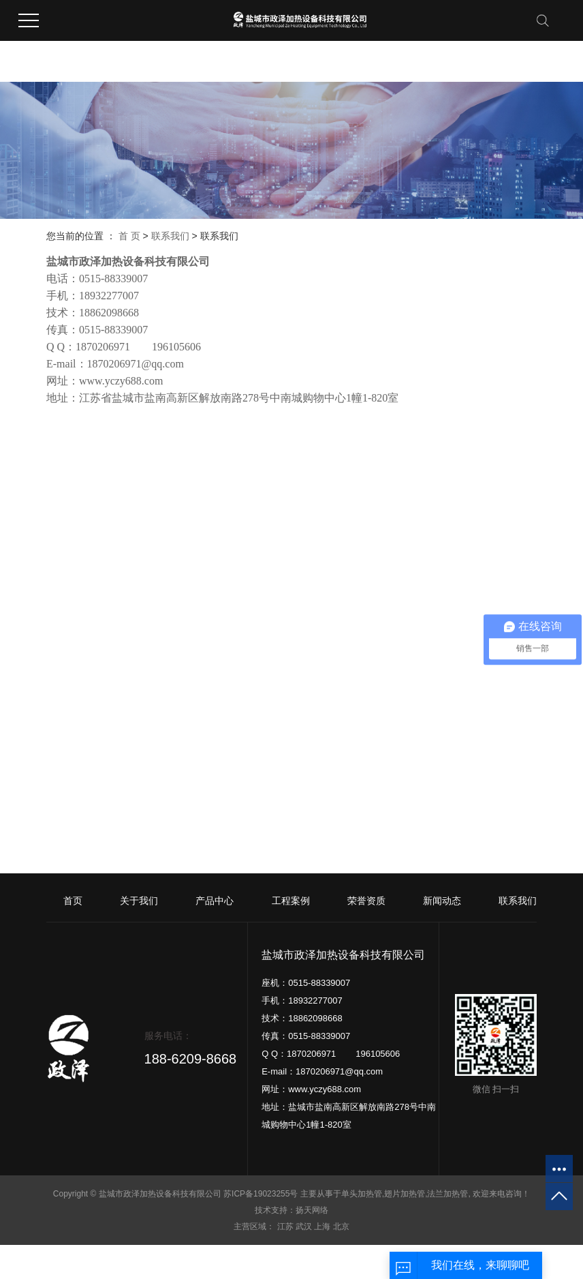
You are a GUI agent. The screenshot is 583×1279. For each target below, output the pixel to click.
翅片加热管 (404, 1194)
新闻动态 (442, 900)
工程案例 (291, 900)
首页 (72, 900)
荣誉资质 (366, 900)
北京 (341, 1226)
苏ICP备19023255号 (260, 1194)
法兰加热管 (447, 1194)
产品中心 (214, 900)
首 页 (129, 235)
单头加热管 (361, 1194)
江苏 (285, 1226)
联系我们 (170, 235)
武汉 (304, 1226)
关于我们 (139, 900)
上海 (322, 1226)
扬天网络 (312, 1210)
